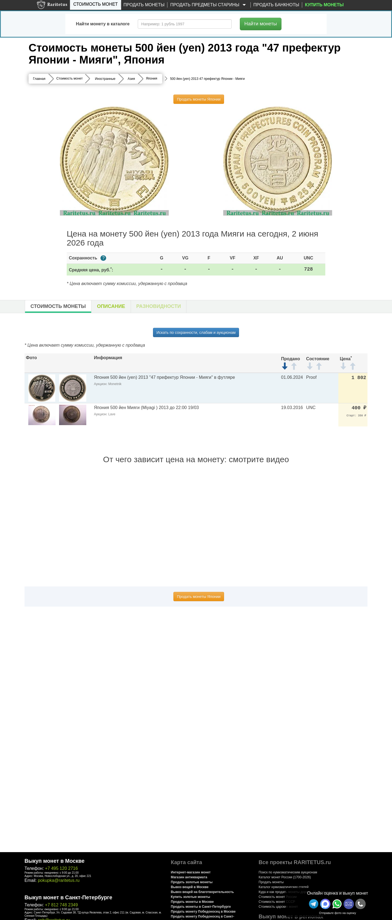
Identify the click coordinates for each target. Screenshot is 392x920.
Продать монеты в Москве (192, 902)
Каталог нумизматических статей (284, 887)
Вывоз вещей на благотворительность (202, 892)
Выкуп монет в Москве (54, 861)
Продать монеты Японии (198, 99)
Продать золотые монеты (192, 882)
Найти (260, 23)
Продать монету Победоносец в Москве (203, 911)
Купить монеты (324, 4)
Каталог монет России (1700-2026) (285, 877)
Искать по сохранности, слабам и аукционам (196, 332)
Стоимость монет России (278, 897)
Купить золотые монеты (190, 897)
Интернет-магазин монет (191, 872)
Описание (111, 306)
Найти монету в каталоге (103, 24)
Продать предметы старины (208, 5)
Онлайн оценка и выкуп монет (337, 893)
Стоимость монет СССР (277, 902)
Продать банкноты (276, 4)
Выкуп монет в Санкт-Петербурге (68, 897)
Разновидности (158, 306)
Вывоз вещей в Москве (190, 887)
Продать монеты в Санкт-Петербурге (201, 907)
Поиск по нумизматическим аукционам (288, 872)
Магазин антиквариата (189, 877)
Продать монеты (144, 4)
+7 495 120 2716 (61, 868)
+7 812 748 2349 (61, 905)
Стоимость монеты (58, 306)
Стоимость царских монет (278, 907)
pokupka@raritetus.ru (58, 880)
